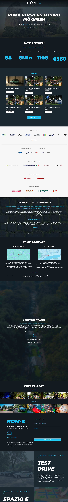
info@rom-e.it (12, 438)
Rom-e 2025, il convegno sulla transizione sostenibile (52, 109)
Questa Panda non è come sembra (12, 89)
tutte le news (34, 118)
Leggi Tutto (10, 92)
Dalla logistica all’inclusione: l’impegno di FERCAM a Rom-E (32, 90)
